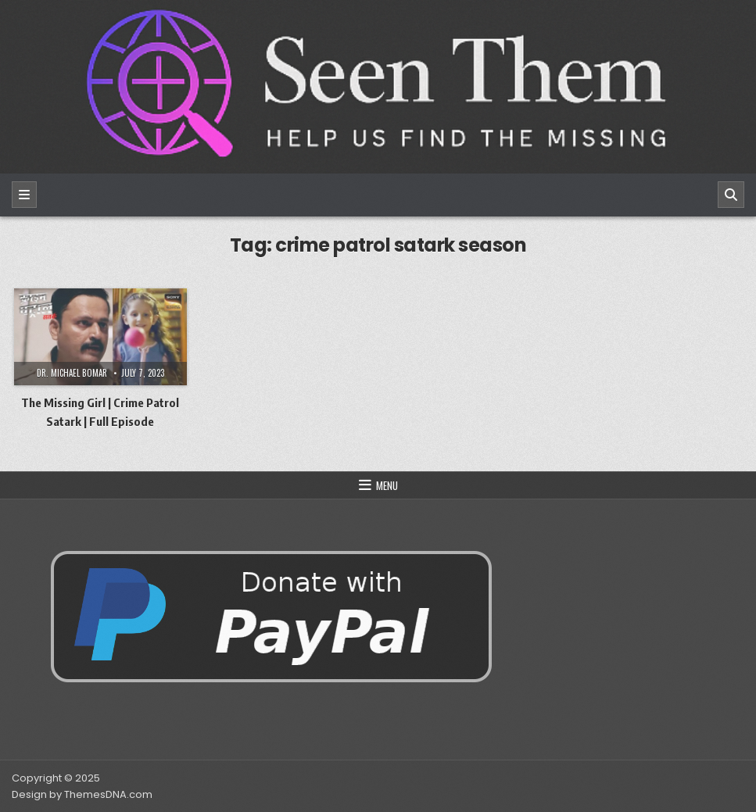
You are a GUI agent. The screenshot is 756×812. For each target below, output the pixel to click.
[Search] (731, 194)
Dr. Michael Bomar (72, 373)
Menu (387, 485)
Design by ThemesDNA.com (82, 794)
